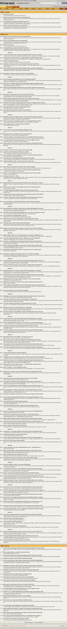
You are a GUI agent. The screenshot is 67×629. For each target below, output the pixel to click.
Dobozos (3, 6)
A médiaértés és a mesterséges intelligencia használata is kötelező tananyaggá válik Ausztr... (23, 431)
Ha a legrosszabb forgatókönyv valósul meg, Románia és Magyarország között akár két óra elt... (23, 475)
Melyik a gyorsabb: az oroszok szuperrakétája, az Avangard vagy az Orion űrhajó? (20, 218)
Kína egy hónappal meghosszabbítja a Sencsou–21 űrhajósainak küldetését (19, 79)
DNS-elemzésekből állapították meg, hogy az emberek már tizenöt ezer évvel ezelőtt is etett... (23, 531)
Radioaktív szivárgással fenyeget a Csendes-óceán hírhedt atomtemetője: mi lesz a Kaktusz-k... (23, 480)
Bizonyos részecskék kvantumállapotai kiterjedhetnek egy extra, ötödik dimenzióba (21, 472)
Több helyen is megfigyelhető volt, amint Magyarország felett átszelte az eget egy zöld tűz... (22, 241)
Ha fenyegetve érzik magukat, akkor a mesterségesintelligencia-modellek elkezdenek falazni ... (23, 57)
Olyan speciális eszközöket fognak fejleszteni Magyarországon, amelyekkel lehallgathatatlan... (23, 68)
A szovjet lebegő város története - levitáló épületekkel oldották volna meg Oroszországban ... (23, 468)
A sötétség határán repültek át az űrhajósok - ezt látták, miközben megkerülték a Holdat (22, 169)
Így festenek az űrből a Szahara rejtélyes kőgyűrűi (14, 440)
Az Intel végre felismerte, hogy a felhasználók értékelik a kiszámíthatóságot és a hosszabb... (23, 318)
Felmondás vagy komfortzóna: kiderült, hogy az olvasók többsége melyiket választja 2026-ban (23, 194)
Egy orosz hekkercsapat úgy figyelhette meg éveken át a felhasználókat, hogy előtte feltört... (23, 245)
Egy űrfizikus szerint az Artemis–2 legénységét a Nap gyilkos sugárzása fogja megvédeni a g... (23, 360)
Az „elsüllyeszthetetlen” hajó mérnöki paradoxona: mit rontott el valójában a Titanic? (21, 140)
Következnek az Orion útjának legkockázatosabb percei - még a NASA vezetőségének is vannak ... (24, 212)
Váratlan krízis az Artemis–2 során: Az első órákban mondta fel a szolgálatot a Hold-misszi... (23, 371)
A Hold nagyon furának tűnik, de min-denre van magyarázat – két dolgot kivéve (20, 299)
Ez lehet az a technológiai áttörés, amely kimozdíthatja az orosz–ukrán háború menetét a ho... (23, 385)
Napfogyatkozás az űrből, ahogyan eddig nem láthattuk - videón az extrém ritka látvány (21, 278)
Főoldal (3, 8)
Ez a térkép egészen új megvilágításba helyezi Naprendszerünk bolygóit (18, 158)
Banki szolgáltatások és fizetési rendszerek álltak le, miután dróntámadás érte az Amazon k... (23, 389)
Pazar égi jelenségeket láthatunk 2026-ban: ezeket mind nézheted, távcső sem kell (20, 535)
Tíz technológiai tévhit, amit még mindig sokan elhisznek (15, 401)
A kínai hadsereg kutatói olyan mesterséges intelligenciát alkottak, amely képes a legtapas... (23, 54)
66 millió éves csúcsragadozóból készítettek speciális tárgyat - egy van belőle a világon (22, 172)
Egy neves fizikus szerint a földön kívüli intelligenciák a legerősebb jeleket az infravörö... (22, 339)
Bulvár (37, 8)
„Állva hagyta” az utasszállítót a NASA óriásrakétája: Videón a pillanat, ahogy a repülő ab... (22, 381)
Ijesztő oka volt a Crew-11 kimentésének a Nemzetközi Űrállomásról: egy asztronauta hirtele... (23, 486)
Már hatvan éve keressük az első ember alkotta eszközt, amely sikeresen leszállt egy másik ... (23, 505)
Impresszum (17, 625)
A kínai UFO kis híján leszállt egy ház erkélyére (13, 518)
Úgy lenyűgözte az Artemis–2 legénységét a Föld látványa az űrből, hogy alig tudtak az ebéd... (23, 343)
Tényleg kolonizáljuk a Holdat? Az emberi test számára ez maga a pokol (18, 161)
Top (16, 6)
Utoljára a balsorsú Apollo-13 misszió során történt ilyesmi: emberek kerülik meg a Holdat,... (23, 418)
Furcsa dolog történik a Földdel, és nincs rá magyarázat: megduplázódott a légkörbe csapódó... (23, 508)
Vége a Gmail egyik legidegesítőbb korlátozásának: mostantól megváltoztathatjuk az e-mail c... (23, 397)
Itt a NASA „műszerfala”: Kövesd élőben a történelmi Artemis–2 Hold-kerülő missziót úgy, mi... (23, 329)
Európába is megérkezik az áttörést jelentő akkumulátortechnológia (17, 149)
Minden (57, 8)
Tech (23, 8)
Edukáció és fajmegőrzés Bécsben (10, 60)
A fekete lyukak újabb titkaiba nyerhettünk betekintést (14, 352)
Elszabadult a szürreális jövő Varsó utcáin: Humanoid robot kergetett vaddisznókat (21, 63)
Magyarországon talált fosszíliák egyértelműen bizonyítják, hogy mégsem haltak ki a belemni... (23, 182)
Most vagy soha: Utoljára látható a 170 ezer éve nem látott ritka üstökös (18, 94)
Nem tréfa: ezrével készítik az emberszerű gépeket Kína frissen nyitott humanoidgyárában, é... (23, 411)
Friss (9, 6)
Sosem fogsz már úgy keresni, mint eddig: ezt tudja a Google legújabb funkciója (20, 457)
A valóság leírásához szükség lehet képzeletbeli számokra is (16, 21)
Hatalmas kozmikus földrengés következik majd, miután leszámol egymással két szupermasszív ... (24, 87)
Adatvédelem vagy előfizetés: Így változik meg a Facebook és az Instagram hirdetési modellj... (23, 393)
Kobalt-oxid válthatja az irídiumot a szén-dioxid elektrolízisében (16, 464)
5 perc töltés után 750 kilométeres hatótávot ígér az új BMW (16, 151)
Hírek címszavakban (39, 622)
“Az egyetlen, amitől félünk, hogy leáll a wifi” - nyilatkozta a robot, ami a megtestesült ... (22, 238)
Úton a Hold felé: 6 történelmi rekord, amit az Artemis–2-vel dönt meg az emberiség (21, 414)
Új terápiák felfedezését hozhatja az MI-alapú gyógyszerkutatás (16, 106)
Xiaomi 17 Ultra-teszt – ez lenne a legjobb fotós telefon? (15, 367)
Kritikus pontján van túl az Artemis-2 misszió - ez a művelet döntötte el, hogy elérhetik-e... (22, 364)
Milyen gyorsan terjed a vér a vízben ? (11, 175)
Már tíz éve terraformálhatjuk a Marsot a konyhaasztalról (15, 25)
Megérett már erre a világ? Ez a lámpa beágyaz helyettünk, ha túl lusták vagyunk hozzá (21, 186)
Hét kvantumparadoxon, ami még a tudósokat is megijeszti (15, 290)
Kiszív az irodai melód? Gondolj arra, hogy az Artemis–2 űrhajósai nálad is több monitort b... (23, 264)
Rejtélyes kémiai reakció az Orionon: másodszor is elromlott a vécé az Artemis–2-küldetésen (23, 228)
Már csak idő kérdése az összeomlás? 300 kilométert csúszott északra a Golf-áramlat (21, 201)
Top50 (63, 8)
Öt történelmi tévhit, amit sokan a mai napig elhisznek (14, 525)
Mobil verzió (23, 625)
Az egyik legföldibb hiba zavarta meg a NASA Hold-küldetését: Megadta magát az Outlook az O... (23, 260)
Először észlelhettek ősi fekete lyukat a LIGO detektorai (15, 425)
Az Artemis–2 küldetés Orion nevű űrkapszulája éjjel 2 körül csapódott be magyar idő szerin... (23, 197)
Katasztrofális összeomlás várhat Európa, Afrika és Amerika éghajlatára (18, 73)
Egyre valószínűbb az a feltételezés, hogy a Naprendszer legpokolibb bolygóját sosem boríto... (23, 208)
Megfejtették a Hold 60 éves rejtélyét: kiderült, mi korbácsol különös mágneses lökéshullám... (23, 116)
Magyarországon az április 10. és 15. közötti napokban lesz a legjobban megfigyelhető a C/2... (23, 235)
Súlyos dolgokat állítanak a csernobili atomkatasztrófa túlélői (16, 124)
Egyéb (10, 8)
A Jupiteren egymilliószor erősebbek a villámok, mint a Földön (16, 539)
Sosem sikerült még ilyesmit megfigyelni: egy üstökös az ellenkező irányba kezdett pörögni (22, 154)
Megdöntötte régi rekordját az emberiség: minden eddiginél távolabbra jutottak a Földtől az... (23, 281)
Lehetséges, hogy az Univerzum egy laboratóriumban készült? (16, 222)
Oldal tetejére (62, 625)
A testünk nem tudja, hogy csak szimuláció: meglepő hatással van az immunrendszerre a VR (23, 421)
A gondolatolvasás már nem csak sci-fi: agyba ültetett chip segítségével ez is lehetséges (22, 270)
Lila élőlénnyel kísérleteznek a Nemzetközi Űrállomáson (15, 434)
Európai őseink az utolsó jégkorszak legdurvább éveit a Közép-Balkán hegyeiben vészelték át (23, 497)
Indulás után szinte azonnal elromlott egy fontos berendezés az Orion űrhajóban (20, 378)
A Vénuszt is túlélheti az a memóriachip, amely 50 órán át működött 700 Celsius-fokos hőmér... (23, 136)
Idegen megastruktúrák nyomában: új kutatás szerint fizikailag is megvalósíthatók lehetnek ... (23, 143)
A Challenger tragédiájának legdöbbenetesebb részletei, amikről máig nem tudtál (20, 190)
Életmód (43, 8)
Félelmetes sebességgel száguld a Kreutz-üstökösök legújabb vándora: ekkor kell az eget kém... (23, 489)
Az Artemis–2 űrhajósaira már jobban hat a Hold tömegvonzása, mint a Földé (19, 303)
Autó (50, 8)
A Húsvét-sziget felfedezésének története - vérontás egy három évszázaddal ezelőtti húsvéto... (23, 322)
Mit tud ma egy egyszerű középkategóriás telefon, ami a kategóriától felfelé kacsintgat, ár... (22, 120)
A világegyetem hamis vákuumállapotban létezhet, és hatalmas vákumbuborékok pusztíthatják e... (24, 356)
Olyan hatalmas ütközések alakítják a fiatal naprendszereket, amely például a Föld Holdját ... (22, 514)
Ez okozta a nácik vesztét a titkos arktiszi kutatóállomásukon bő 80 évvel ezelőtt (20, 325)
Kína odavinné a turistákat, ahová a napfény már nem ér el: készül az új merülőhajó (21, 253)
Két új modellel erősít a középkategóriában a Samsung (15, 215)
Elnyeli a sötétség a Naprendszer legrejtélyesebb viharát (15, 454)
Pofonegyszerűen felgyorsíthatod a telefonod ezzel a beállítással (17, 109)
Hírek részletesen (29, 622)
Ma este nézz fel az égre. (8, 14)
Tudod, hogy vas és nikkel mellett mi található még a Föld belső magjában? (19, 166)
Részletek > (31, 0)
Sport (30, 8)
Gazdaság (16, 8)
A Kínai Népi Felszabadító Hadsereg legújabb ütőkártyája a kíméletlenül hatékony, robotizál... (23, 494)
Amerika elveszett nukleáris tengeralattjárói (12, 521)
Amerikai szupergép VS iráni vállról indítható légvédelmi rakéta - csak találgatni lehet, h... (22, 447)
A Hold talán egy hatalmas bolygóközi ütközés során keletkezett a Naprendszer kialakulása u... (23, 347)
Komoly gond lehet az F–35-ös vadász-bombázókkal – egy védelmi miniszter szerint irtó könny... (23, 274)
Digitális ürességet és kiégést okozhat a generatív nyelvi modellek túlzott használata (21, 98)
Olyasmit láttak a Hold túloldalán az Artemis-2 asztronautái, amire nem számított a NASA (22, 249)
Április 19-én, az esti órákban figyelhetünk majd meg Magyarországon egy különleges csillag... (23, 83)
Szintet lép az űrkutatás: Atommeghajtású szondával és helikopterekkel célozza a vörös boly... (23, 311)
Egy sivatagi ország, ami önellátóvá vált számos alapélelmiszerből (17, 133)
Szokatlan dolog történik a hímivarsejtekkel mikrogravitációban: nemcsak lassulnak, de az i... (23, 501)
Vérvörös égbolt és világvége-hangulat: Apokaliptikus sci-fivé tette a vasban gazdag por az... (23, 437)
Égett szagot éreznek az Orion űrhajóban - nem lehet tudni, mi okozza (18, 336)
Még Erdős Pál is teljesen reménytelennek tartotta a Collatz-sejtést (17, 307)
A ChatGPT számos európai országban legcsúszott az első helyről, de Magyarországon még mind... (24, 102)
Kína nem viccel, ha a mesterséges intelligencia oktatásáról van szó (17, 129)
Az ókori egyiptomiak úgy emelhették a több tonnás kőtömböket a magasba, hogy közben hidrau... (24, 284)
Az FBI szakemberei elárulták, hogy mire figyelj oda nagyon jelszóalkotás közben (20, 405)
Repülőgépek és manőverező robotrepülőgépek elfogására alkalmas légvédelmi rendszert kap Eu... (24, 296)
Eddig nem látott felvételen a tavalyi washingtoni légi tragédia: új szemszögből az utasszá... (22, 450)
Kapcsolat (12, 625)
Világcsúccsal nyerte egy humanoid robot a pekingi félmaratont (16, 17)
